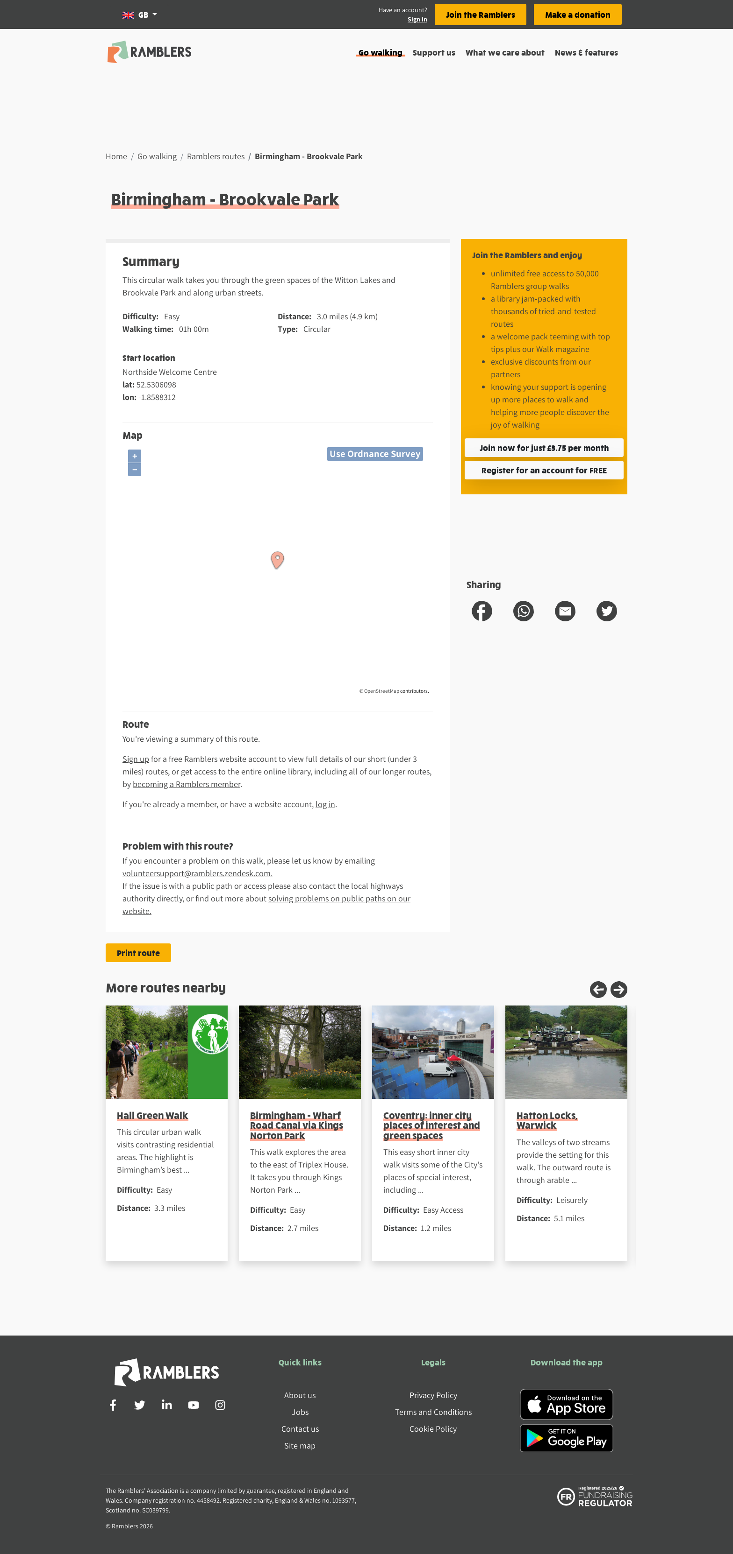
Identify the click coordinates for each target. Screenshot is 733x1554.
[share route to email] (565, 611)
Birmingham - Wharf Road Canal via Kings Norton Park (296, 1125)
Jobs (300, 1411)
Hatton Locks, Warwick (547, 1120)
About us (300, 1395)
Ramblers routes (215, 156)
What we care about (505, 52)
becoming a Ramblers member (186, 784)
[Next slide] (619, 989)
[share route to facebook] (482, 611)
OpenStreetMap (381, 691)
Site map (300, 1445)
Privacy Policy (433, 1395)
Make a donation (578, 14)
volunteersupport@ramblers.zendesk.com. (197, 873)
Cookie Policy (433, 1428)
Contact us (300, 1428)
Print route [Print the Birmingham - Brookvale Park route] (138, 952)
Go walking (380, 52)
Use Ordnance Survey (375, 453)
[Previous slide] (598, 989)
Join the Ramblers (480, 14)
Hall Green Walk (152, 1115)
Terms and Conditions (433, 1411)
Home (116, 156)
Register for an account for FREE (544, 469)
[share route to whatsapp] (523, 611)
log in (325, 804)
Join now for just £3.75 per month (544, 447)
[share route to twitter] (606, 611)
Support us (434, 52)
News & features (586, 52)
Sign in (417, 19)
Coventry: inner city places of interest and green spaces (431, 1125)
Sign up (135, 758)
